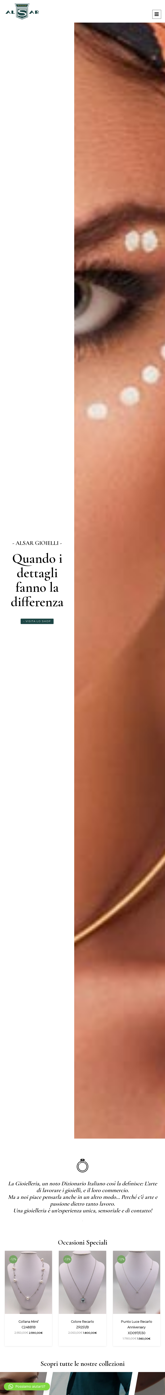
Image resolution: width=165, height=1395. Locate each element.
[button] (27, 1386)
